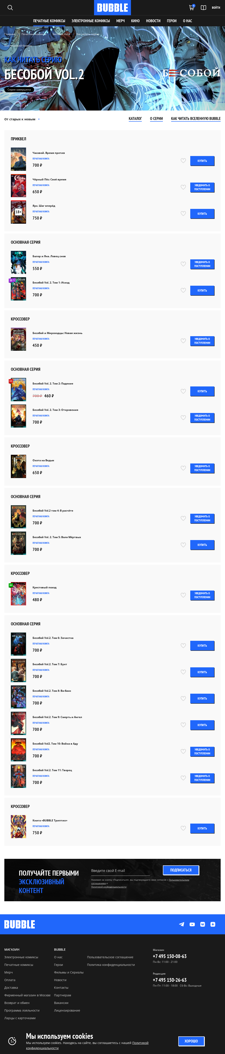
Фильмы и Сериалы (69, 972)
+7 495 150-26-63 (170, 980)
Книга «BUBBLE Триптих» (50, 820)
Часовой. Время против (49, 153)
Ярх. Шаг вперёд (44, 206)
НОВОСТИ (153, 20)
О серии (156, 118)
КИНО (135, 20)
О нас (58, 957)
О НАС (187, 20)
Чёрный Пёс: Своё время (49, 179)
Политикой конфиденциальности (108, 886)
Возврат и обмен (17, 1003)
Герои (58, 965)
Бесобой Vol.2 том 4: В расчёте (53, 510)
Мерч (8, 972)
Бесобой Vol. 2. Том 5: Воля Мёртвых (57, 537)
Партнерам (62, 995)
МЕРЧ (120, 20)
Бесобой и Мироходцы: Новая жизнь (57, 333)
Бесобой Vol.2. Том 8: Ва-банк (52, 691)
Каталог (135, 118)
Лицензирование (67, 1010)
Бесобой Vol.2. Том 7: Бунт (50, 664)
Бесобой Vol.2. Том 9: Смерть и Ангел (57, 717)
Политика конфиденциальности (111, 965)
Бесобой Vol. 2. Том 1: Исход (51, 282)
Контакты (61, 987)
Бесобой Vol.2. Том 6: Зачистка (53, 638)
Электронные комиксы (91, 20)
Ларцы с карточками (20, 1018)
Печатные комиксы (49, 20)
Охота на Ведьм (43, 460)
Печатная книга (41, 158)
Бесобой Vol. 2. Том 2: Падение (53, 383)
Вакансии (61, 1003)
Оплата (9, 980)
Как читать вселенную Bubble (196, 118)
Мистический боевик (18, 45)
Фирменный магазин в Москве (27, 995)
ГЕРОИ (172, 20)
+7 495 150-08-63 (170, 956)
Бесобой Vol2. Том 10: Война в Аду (55, 743)
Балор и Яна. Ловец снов (49, 256)
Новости (60, 980)
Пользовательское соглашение (110, 957)
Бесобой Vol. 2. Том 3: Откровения (55, 410)
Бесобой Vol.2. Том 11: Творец (52, 770)
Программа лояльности (22, 1010)
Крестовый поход (44, 587)
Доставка (11, 987)
